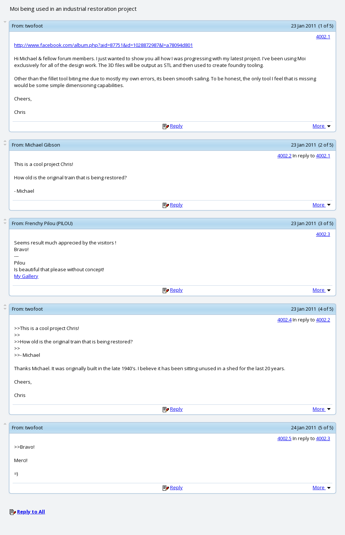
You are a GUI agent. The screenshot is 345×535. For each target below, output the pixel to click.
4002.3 (323, 234)
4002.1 (323, 36)
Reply (176, 125)
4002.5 (284, 438)
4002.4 (284, 319)
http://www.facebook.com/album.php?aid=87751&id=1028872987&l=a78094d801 (103, 45)
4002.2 (284, 155)
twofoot (34, 25)
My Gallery (26, 276)
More (322, 125)
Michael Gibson (42, 144)
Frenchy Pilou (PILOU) (48, 223)
